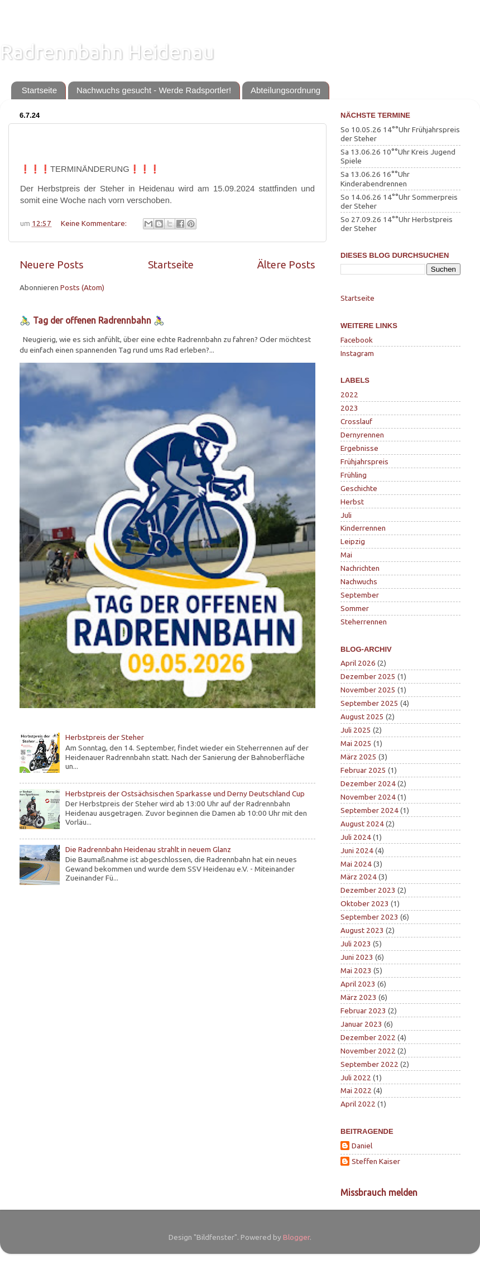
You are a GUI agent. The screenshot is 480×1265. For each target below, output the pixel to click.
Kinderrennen (363, 527)
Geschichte (358, 488)
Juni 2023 (356, 957)
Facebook (356, 339)
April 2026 (358, 662)
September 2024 (369, 810)
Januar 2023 (361, 1023)
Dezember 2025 (368, 676)
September (359, 594)
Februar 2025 (363, 770)
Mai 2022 (356, 1090)
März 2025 (358, 756)
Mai (346, 554)
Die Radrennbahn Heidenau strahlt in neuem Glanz (148, 849)
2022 (349, 394)
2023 (349, 407)
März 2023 (358, 997)
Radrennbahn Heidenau (107, 51)
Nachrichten (360, 568)
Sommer (354, 608)
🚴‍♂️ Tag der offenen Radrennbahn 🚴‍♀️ (92, 320)
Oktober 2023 (364, 903)
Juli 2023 (355, 943)
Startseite (39, 90)
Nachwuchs (358, 581)
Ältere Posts (286, 264)
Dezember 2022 (368, 1037)
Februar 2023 (363, 1010)
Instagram (357, 353)
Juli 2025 (355, 729)
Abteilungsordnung (285, 90)
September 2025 (369, 703)
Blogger (296, 1237)
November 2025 (368, 689)
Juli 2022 (355, 1077)
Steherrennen (363, 621)
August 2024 (362, 823)
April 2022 (358, 1103)
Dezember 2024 (368, 783)
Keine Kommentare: (94, 223)
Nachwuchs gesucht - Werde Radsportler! (153, 90)
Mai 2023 (356, 970)
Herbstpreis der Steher (104, 737)
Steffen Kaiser (376, 1161)
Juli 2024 (355, 837)
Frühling (353, 474)
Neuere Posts (52, 264)
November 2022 (368, 1050)
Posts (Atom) (82, 287)
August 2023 (362, 930)
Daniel (362, 1145)
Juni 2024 (356, 850)
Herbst (352, 501)
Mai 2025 (356, 743)
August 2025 (362, 716)
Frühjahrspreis (364, 461)
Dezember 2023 (368, 890)
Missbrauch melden (378, 1192)
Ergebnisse (359, 448)
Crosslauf (356, 421)
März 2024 (358, 876)
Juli (346, 515)
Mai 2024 (356, 863)
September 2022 (369, 1064)
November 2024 (368, 796)
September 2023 (369, 916)
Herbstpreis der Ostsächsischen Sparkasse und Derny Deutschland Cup (185, 793)
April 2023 (358, 983)
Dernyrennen (362, 434)
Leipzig (352, 541)
